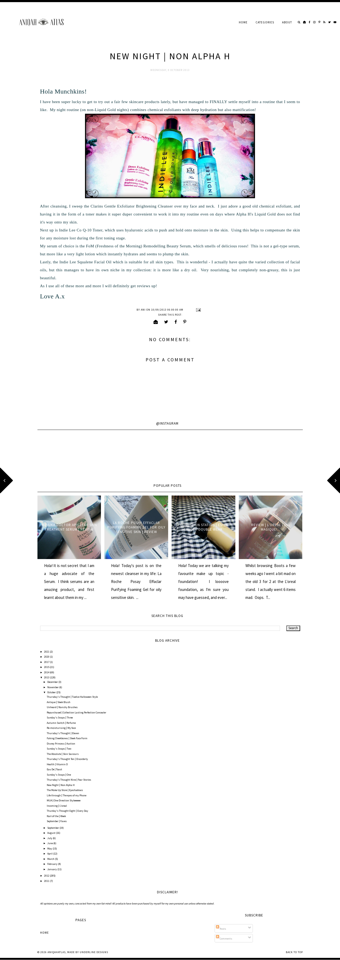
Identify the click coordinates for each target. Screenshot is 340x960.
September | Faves (57, 821)
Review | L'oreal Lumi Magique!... (270, 527)
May (50, 848)
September (53, 828)
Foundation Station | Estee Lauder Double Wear (203, 527)
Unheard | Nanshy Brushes (62, 707)
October (51, 692)
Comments (224, 938)
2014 (47, 672)
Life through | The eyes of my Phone (66, 795)
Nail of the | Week (56, 816)
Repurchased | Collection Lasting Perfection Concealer (76, 712)
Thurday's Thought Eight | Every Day (67, 811)
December (52, 682)
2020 (47, 656)
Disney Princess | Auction (61, 743)
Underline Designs (94, 952)
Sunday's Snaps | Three (60, 717)
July (50, 838)
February (52, 864)
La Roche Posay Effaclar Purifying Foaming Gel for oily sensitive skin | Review (136, 527)
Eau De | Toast (54, 769)
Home (243, 22)
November (53, 687)
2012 (47, 875)
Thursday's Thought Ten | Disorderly (67, 759)
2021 (47, 651)
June (50, 843)
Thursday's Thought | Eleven (63, 733)
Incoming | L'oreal (57, 805)
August (51, 833)
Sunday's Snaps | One (59, 774)
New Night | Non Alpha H (61, 785)
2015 (47, 667)
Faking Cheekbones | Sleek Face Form (67, 738)
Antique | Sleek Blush (58, 702)
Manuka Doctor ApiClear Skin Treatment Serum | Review (69, 527)
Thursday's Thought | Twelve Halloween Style (72, 697)
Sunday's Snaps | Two (59, 748)
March (51, 859)
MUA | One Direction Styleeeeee (63, 800)
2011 (47, 881)
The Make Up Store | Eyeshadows (65, 790)
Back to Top (294, 952)
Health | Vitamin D (57, 764)
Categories (265, 22)
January (52, 869)
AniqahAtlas (57, 952)
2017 (47, 662)
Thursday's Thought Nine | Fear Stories (69, 779)
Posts (221, 929)
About (287, 22)
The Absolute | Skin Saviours (63, 754)
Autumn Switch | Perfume (61, 723)
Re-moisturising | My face (61, 728)
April (50, 853)
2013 (47, 677)
